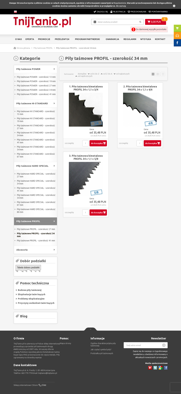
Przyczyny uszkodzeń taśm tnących (36, 303)
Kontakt (160, 39)
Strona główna (23, 48)
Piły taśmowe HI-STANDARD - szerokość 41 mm (36, 141)
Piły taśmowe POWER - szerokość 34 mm (36, 90)
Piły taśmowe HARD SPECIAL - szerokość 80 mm (36, 210)
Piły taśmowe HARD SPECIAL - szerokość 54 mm (36, 196)
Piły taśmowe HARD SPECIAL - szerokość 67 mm (36, 203)
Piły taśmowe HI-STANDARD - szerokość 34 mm (36, 134)
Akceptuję (121, 6)
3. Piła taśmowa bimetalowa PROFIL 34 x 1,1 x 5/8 (86, 157)
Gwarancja (112, 39)
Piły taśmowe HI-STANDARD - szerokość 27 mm (36, 127)
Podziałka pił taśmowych (102, 353)
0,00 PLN (156, 21)
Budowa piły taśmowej (29, 290)
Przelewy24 (62, 39)
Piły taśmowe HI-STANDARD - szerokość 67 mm (36, 155)
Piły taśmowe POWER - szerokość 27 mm (36, 85)
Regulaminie (120, 3)
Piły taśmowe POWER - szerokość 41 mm (36, 94)
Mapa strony (65, 343)
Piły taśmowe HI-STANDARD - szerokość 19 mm (36, 119)
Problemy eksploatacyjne (31, 298)
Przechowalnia (138, 12)
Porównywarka (160, 12)
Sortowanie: (69, 74)
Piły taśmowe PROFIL (43, 48)
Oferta (29, 39)
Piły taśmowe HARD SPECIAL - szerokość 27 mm (36, 175)
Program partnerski (87, 39)
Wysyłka (145, 39)
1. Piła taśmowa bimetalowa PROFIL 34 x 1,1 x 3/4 (86, 88)
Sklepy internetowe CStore (26, 385)
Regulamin (130, 39)
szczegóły (69, 143)
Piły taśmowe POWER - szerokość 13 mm (36, 77)
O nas (18, 39)
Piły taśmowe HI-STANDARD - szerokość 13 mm (36, 112)
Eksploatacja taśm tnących (31, 294)
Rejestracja (119, 12)
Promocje (44, 39)
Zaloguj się (102, 12)
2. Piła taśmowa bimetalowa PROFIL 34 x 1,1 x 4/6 (140, 88)
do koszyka (97, 143)
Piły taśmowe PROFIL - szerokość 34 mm (36, 234)
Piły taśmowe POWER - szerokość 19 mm (36, 81)
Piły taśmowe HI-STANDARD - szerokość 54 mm (36, 148)
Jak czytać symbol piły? (101, 349)
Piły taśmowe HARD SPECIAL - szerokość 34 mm (36, 182)
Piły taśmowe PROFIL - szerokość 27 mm (36, 229)
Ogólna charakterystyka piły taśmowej (103, 344)
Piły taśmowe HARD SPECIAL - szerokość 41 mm (36, 189)
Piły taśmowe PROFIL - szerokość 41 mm (36, 240)
